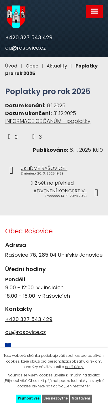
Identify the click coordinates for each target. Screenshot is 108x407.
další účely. (74, 366)
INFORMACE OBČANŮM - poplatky (47, 121)
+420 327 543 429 (28, 37)
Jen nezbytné (56, 398)
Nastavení (81, 398)
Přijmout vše (28, 398)
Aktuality (57, 66)
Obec (32, 66)
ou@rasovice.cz (25, 47)
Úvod (11, 66)
